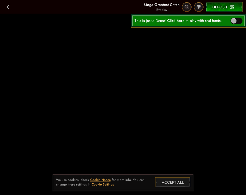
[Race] (199, 7)
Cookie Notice (100, 180)
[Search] (187, 7)
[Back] (8, 7)
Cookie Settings (103, 185)
